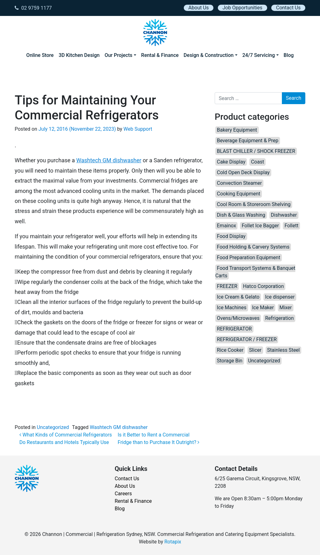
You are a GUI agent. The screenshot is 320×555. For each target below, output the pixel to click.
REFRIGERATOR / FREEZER (247, 339)
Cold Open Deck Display (243, 172)
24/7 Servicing (258, 55)
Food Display (231, 236)
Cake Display (231, 162)
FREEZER (227, 286)
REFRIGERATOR (234, 329)
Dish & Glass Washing (241, 215)
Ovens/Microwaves (238, 318)
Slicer (255, 350)
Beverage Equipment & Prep (247, 141)
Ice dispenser (280, 297)
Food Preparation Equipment (248, 257)
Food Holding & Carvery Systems (253, 247)
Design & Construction (209, 55)
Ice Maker (263, 307)
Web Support (137, 129)
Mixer (285, 307)
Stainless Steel (283, 350)
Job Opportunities (242, 8)
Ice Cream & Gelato (238, 297)
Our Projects (118, 55)
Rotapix (172, 542)
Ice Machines (232, 307)
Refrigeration (279, 318)
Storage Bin (229, 361)
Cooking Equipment (238, 194)
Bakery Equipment (237, 130)
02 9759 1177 (33, 8)
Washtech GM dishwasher (108, 160)
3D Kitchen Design (79, 55)
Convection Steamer (239, 183)
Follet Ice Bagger (260, 226)
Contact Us (288, 8)
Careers (123, 494)
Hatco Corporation (263, 286)
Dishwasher (284, 215)
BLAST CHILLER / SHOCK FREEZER (256, 151)
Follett (291, 226)
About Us (198, 8)
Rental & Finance (160, 55)
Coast (257, 162)
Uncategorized (53, 427)
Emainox (226, 226)
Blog (289, 55)
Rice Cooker (230, 350)
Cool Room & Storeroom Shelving (254, 204)
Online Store (40, 55)
